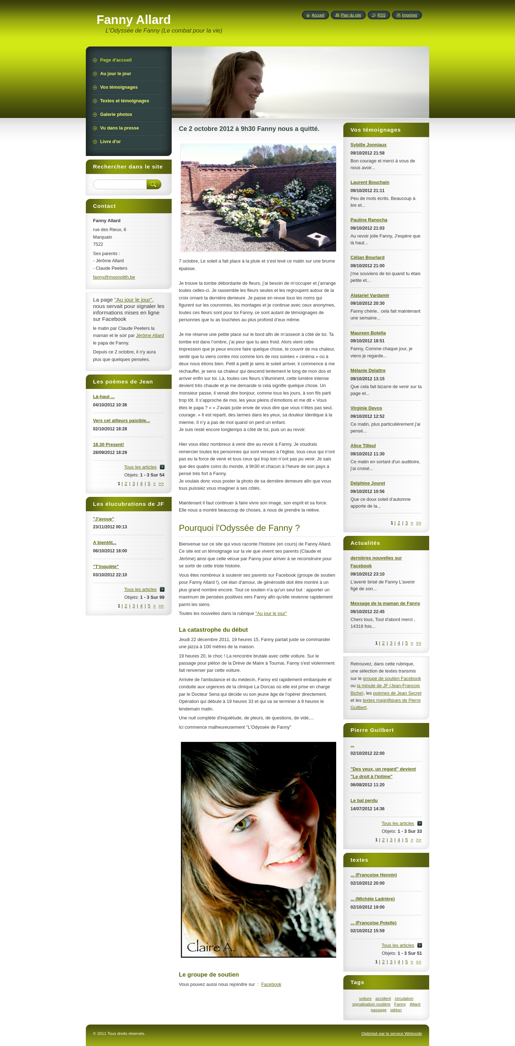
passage (379, 1009)
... (352, 745)
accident (383, 998)
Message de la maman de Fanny (385, 603)
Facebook (271, 984)
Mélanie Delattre (368, 370)
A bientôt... (105, 542)
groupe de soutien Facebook (392, 678)
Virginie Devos (366, 408)
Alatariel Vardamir (369, 295)
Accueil (318, 15)
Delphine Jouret (367, 483)
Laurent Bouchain (369, 182)
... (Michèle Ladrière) (372, 898)
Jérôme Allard (150, 335)
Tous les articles (398, 823)
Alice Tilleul (363, 445)
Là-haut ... (103, 396)
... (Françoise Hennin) (373, 875)
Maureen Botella (368, 333)
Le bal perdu (364, 800)
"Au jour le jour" (271, 613)
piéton (396, 1009)
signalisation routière (371, 1004)
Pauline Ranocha (368, 220)
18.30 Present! (108, 444)
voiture (365, 998)
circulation (404, 998)
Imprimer (409, 15)
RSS (382, 15)
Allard (414, 1004)
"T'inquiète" (106, 566)
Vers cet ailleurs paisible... (121, 420)
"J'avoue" (103, 519)
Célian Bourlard (367, 257)
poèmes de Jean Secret (397, 693)
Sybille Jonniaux (368, 144)
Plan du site (351, 15)
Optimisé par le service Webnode (392, 1033)
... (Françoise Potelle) (373, 922)
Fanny (400, 1004)
